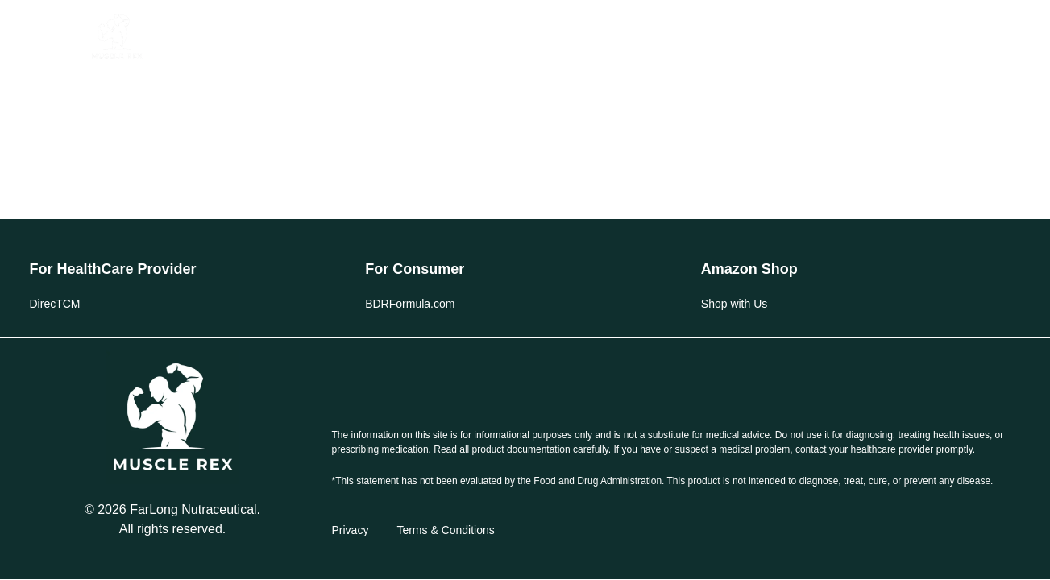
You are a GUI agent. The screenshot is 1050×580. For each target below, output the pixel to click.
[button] (58, 37)
